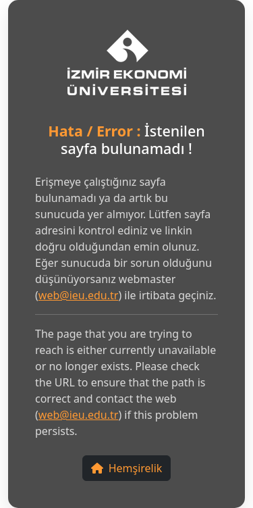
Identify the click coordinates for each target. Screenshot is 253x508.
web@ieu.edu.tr (78, 295)
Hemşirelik (127, 468)
